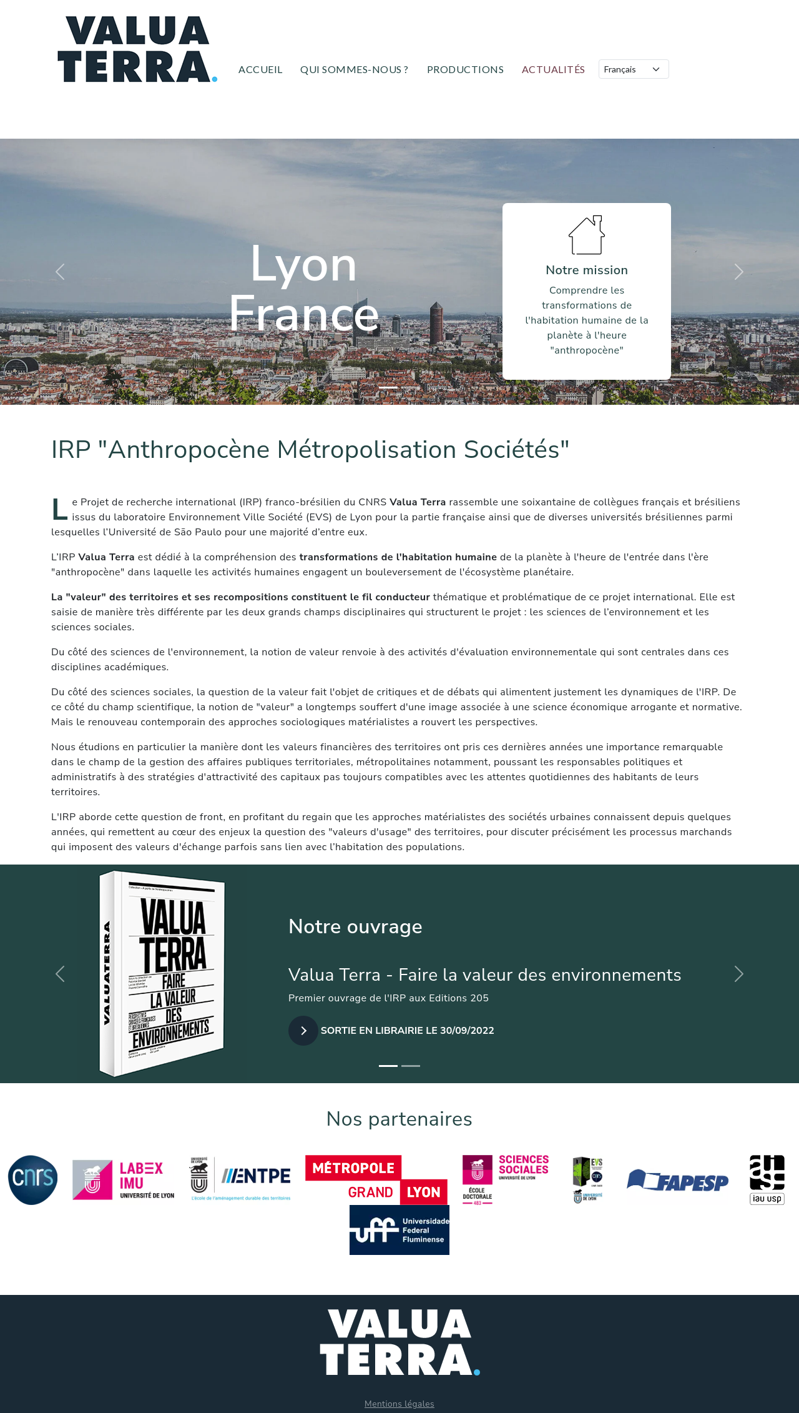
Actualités (554, 69)
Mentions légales (399, 1404)
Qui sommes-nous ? (354, 69)
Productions (465, 69)
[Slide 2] (410, 387)
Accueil (260, 69)
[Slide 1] (388, 387)
